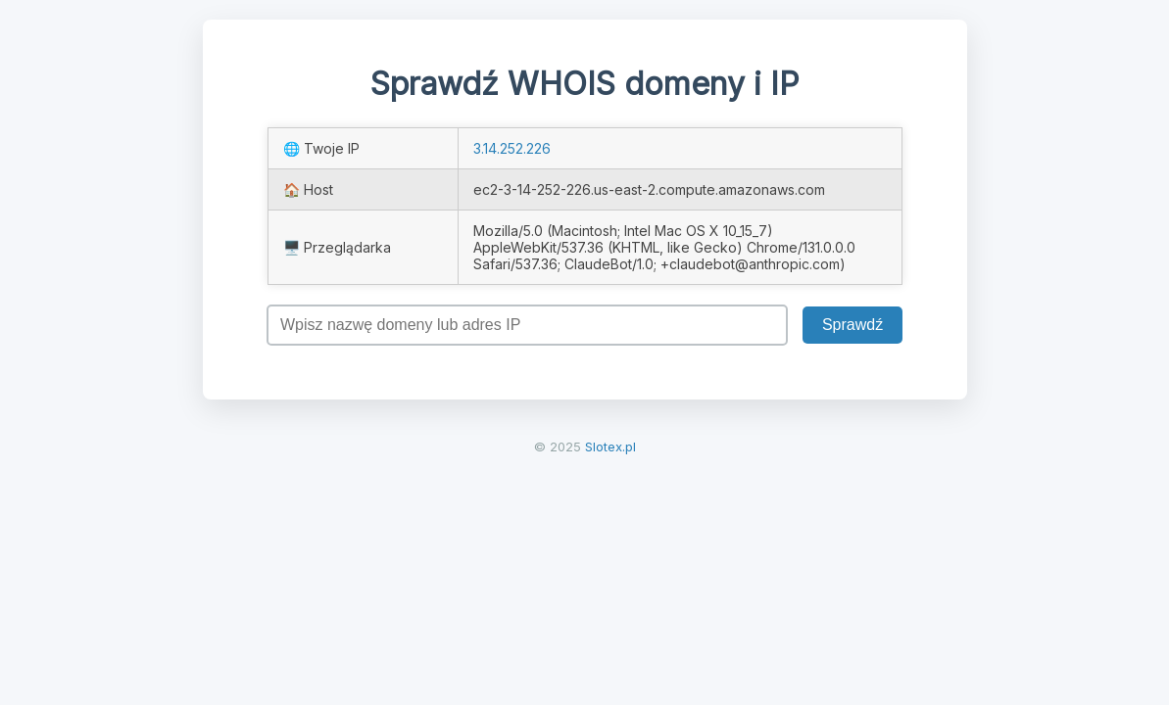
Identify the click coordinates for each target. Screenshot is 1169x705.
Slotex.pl (610, 446)
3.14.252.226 (512, 148)
